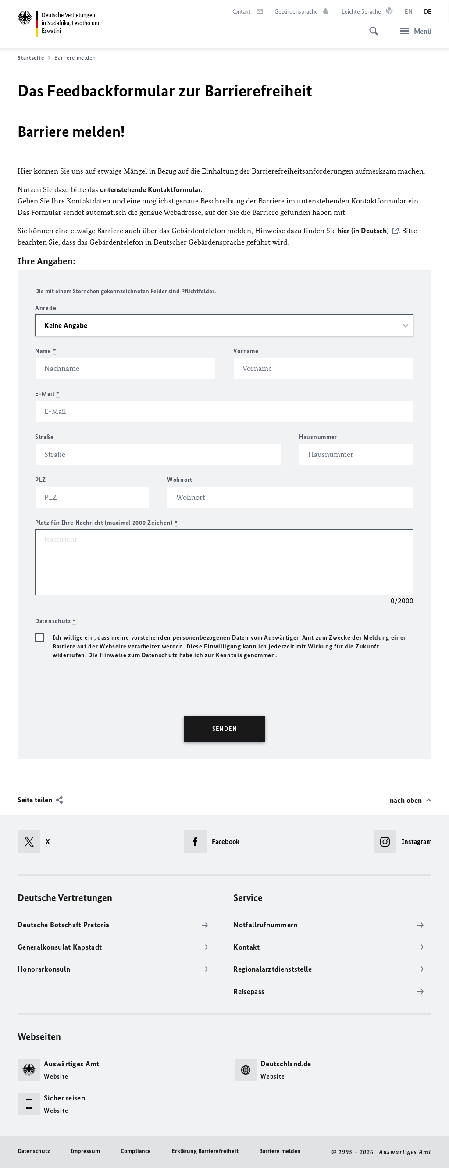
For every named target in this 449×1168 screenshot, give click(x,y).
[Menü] (413, 31)
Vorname (245, 351)
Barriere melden (280, 1151)
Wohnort (179, 480)
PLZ (40, 480)
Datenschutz (34, 1151)
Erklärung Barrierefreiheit (205, 1151)
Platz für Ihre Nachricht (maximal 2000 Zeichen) (106, 523)
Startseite (34, 58)
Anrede (45, 308)
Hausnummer (318, 437)
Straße (44, 437)
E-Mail (47, 394)
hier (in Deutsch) (363, 230)
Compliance (136, 1151)
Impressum (85, 1151)
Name (45, 351)
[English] (409, 11)
